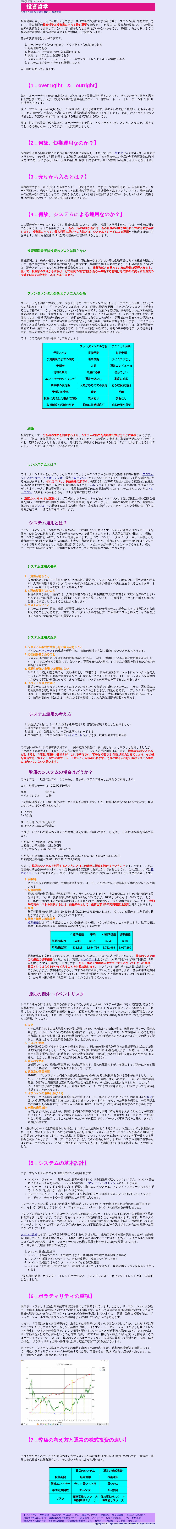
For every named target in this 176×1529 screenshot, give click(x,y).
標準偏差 (33, 922)
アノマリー (97, 1518)
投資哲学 (56, 12)
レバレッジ (94, 485)
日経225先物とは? (135, 1514)
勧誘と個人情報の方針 (35, 1521)
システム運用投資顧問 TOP (34, 12)
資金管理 (105, 1514)
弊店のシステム (71, 1514)
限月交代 (120, 153)
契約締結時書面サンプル (79, 1521)
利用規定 (136, 1518)
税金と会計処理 (114, 1518)
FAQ (126, 1518)
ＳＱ (149, 1096)
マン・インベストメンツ (103, 1183)
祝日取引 (84, 1518)
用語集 (110, 1521)
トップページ (30, 1514)
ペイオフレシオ (53, 477)
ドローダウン (79, 477)
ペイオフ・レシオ (77, 735)
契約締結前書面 (56, 1521)
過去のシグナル (90, 1514)
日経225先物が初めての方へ (63, 1518)
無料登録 (44, 1514)
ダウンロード (134, 1521)
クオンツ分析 (29, 1234)
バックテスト (47, 650)
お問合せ (99, 1521)
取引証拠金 (117, 1514)
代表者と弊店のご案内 (35, 1518)
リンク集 (120, 1521)
